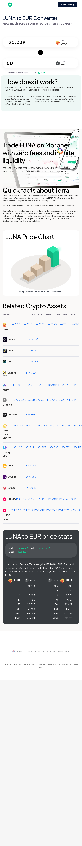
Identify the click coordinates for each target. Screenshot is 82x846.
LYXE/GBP (39, 510)
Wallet (60, 651)
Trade (37, 651)
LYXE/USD (15, 510)
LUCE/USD (32, 350)
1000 (17, 618)
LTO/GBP (40, 385)
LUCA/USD (32, 361)
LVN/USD (31, 476)
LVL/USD (31, 465)
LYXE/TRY (63, 510)
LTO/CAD (52, 385)
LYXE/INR (75, 510)
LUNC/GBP (41, 425)
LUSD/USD (16, 447)
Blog (67, 651)
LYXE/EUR (27, 510)
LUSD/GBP (40, 447)
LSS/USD (31, 414)
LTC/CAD (52, 399)
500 (18, 613)
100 (18, 609)
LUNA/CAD (51, 324)
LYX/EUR (31, 498)
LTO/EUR (29, 385)
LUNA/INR (74, 324)
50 (18, 604)
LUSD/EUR (28, 447)
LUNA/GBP (39, 324)
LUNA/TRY (62, 324)
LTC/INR (73, 399)
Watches (51, 651)
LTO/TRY (63, 385)
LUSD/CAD (53, 447)
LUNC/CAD (53, 425)
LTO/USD (18, 385)
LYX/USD (21, 498)
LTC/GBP (41, 399)
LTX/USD (31, 372)
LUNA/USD (14, 324)
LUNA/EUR (26, 324)
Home (29, 651)
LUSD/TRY (64, 447)
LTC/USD (19, 399)
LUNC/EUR (29, 425)
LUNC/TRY (64, 425)
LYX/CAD (53, 498)
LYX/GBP (42, 498)
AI (43, 651)
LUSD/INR (76, 447)
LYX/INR (74, 498)
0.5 (18, 585)
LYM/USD (31, 487)
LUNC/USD (17, 425)
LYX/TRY (63, 498)
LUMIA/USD (32, 339)
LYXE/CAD (51, 510)
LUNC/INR (76, 425)
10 (19, 599)
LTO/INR (73, 385)
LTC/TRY (63, 399)
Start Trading (67, 4)
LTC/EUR (30, 399)
